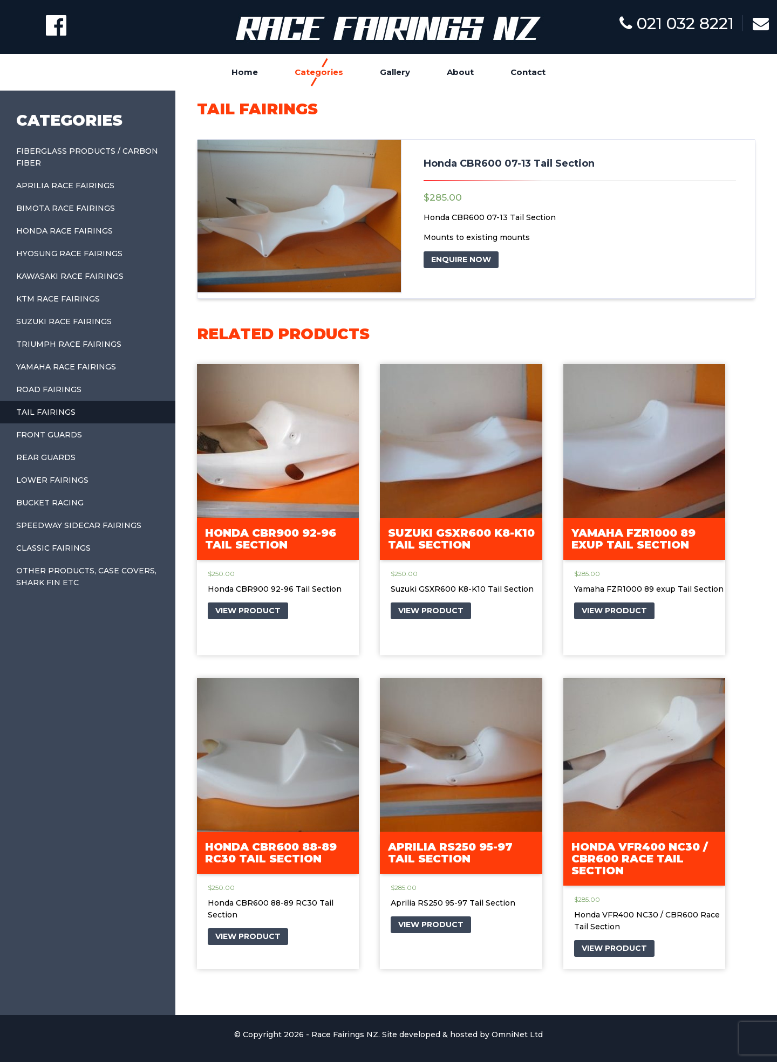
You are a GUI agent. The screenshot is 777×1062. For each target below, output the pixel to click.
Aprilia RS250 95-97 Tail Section (450, 853)
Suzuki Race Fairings (64, 321)
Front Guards (49, 435)
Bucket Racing (50, 503)
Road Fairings (48, 389)
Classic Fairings (53, 548)
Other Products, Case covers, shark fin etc (86, 576)
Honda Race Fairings (64, 231)
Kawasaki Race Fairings (70, 276)
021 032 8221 (676, 23)
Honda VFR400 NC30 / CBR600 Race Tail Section (639, 858)
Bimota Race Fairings (65, 208)
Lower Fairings (52, 480)
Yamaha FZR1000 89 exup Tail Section (633, 539)
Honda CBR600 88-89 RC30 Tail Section (271, 853)
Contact (528, 72)
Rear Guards (46, 457)
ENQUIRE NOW (461, 259)
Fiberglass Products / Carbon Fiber (87, 157)
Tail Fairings (46, 412)
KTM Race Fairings (58, 299)
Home (244, 72)
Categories (319, 72)
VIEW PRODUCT (248, 610)
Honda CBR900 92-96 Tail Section (270, 539)
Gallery (395, 72)
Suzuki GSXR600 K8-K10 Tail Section (461, 539)
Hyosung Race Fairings (69, 253)
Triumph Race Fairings (68, 344)
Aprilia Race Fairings (65, 185)
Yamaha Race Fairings (66, 367)
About (460, 72)
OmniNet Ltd (517, 1034)
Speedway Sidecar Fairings (78, 525)
